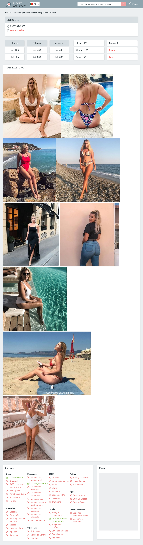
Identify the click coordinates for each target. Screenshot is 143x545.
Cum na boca (79, 495)
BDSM (55, 484)
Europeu (113, 50)
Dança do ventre (38, 535)
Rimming (13, 535)
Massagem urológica (36, 488)
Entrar (133, 3)
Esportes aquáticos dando (81, 514)
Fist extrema (78, 484)
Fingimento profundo (57, 526)
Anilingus (56, 537)
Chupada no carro (60, 531)
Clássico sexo (16, 477)
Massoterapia (37, 499)
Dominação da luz (60, 481)
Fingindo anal (79, 481)
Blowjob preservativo (57, 514)
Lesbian (34, 538)
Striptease (35, 531)
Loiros (112, 57)
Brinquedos (14, 497)
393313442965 (17, 26)
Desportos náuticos (78, 520)
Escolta (13, 512)
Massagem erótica (39, 483)
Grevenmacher (30, 12)
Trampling (56, 502)
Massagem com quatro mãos (38, 503)
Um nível (13, 481)
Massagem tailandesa (36, 494)
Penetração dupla (17, 494)
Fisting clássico (80, 477)
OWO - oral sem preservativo (16, 485)
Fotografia (14, 515)
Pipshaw (13, 532)
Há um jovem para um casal (18, 520)
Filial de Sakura (38, 520)
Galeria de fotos (15, 68)
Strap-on (56, 491)
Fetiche (12, 501)
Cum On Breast (80, 499)
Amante (55, 477)
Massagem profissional (36, 478)
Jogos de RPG (58, 495)
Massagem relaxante (36, 515)
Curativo (56, 498)
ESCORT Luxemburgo (14, 12)
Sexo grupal (14, 490)
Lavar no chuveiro (17, 528)
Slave (54, 488)
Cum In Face (78, 502)
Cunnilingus (57, 534)
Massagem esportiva (36, 509)
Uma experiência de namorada (59, 520)
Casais (12, 525)
